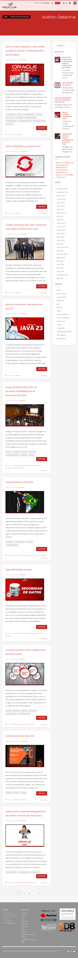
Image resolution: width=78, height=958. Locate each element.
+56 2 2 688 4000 (44, 3)
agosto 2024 (61, 202)
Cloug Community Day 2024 (19, 482)
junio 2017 (60, 268)
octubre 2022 (61, 227)
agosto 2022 (61, 230)
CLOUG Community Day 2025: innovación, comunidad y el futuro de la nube (63, 100)
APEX (15, 555)
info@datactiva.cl (11, 923)
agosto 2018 (61, 258)
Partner (32, 724)
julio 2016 (60, 278)
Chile (9, 451)
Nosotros (24, 913)
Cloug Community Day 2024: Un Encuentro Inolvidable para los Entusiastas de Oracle (21, 391)
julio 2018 (60, 261)
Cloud (23, 918)
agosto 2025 (61, 196)
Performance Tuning (25, 120)
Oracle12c (24, 455)
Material (59, 307)
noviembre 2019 (62, 247)
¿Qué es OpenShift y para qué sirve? (23, 146)
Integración (25, 921)
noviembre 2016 (62, 275)
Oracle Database (18, 134)
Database (17, 451)
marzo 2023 (61, 223)
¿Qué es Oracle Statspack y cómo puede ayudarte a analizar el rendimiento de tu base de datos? (25, 50)
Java (58, 304)
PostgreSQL (43, 555)
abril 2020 (60, 244)
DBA (20, 114)
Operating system (12, 872)
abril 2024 (60, 209)
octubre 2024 (61, 199)
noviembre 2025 (62, 192)
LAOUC (16, 792)
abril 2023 (60, 220)
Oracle (40, 114)
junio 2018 (60, 264)
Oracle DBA (20, 117)
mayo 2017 (60, 271)
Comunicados (24, 465)
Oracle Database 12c (13, 455)
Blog (23, 929)
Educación (30, 465)
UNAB (32, 455)
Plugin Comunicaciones (50, 951)
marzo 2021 (61, 233)
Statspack (10, 124)
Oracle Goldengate (63, 318)
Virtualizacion (61, 338)
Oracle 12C (33, 451)
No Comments (44, 134)
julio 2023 (60, 216)
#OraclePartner (21, 541)
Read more (41, 128)
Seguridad (25, 926)
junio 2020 (60, 237)
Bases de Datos (11, 114)
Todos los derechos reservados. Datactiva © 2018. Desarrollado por (22, 951)
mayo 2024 (60, 206)
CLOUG (9, 792)
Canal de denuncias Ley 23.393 (28, 935)
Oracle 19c (10, 117)
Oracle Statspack (12, 120)
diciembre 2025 (62, 189)
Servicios (24, 915)
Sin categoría (17, 213)
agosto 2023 (61, 213)
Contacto (24, 932)
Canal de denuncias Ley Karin (28, 940)
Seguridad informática (18, 467)
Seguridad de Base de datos (18, 569)
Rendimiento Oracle (40, 120)
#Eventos (10, 541)
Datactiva (23, 60)
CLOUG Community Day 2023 (19, 736)
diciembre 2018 (62, 254)
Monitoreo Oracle (29, 114)
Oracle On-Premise (31, 117)
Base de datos (17, 465)
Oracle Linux (26, 633)
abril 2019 (60, 251)
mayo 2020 (61, 240)
